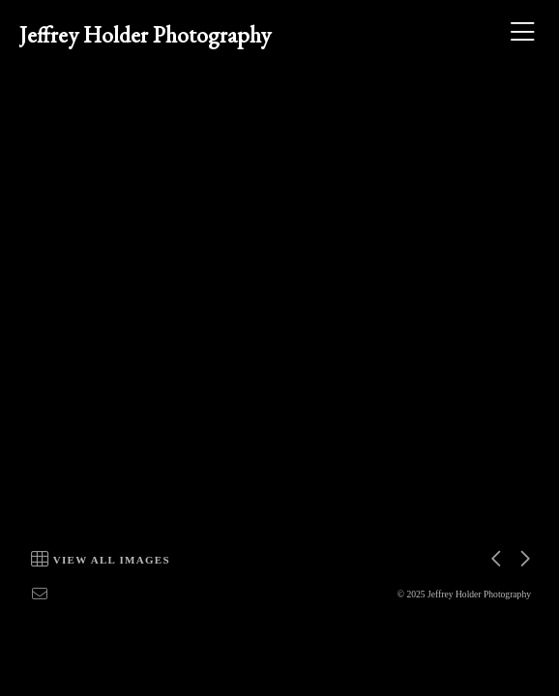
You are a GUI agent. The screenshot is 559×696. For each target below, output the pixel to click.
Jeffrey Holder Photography (145, 34)
